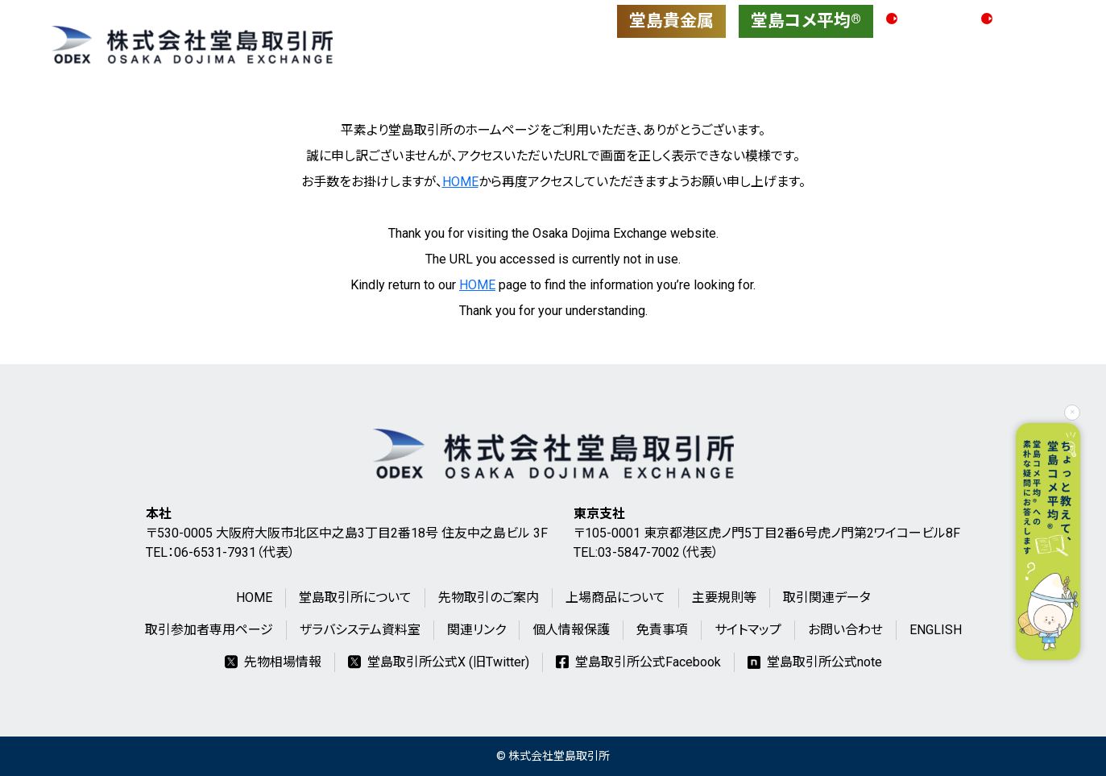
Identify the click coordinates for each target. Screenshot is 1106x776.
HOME (460, 181)
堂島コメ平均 (806, 21)
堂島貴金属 (671, 21)
